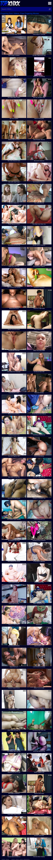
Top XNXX (10, 3)
